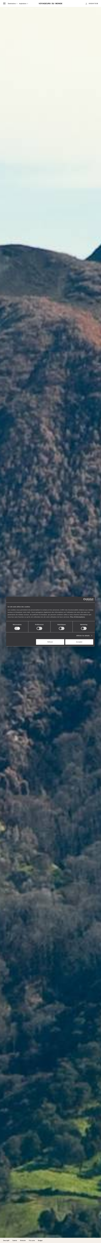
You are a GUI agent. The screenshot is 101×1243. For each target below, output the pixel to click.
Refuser (50, 642)
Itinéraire (23, 1240)
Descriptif (6, 1240)
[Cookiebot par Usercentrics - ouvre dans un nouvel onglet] (84, 599)
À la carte (32, 1240)
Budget (40, 1240)
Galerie (14, 1240)
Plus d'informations (77, 617)
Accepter (79, 642)
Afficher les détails (83, 635)
